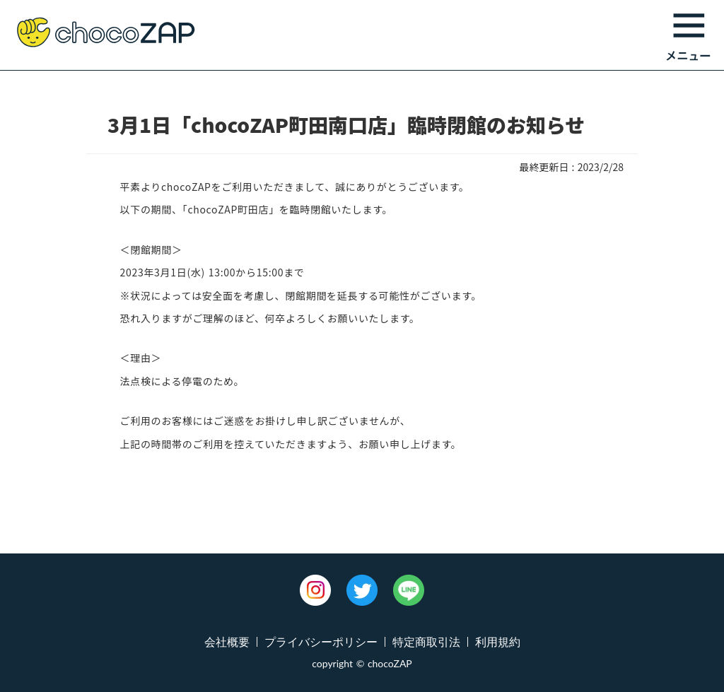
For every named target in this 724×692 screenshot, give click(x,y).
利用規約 (497, 641)
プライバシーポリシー (321, 641)
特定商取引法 (426, 641)
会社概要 (227, 641)
